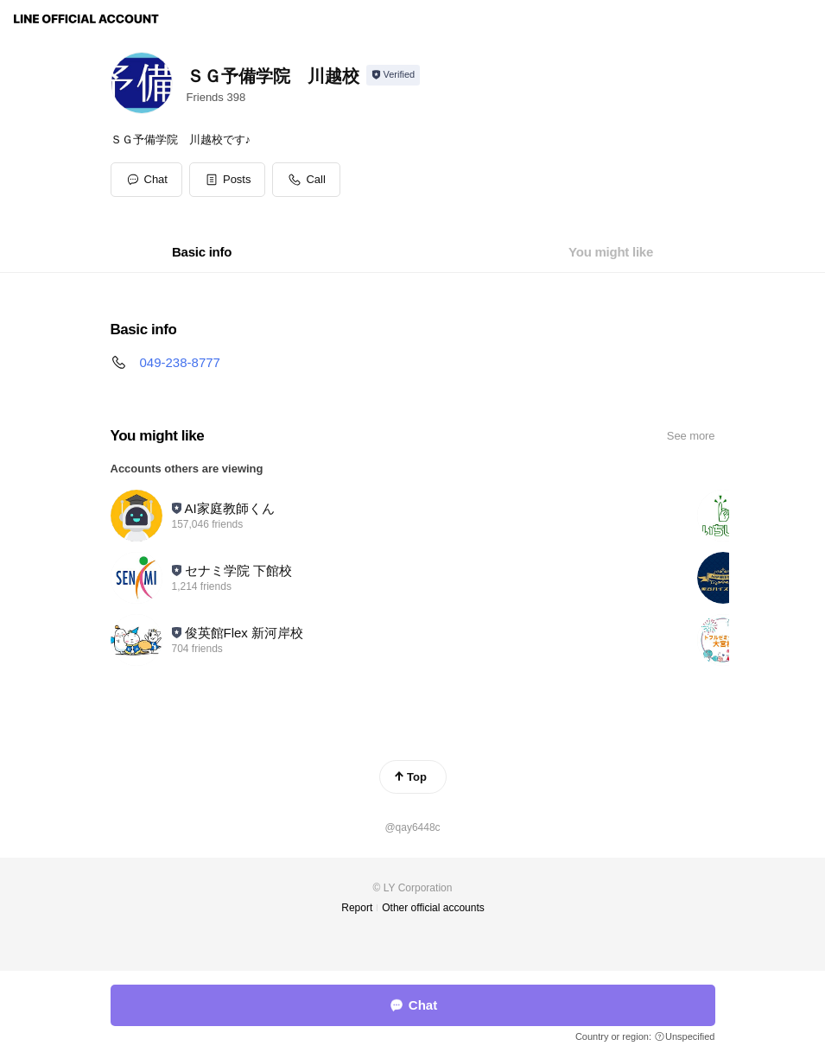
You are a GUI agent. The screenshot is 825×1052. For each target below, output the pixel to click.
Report (356, 908)
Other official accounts (433, 908)
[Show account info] (393, 75)
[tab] (202, 252)
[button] (227, 179)
